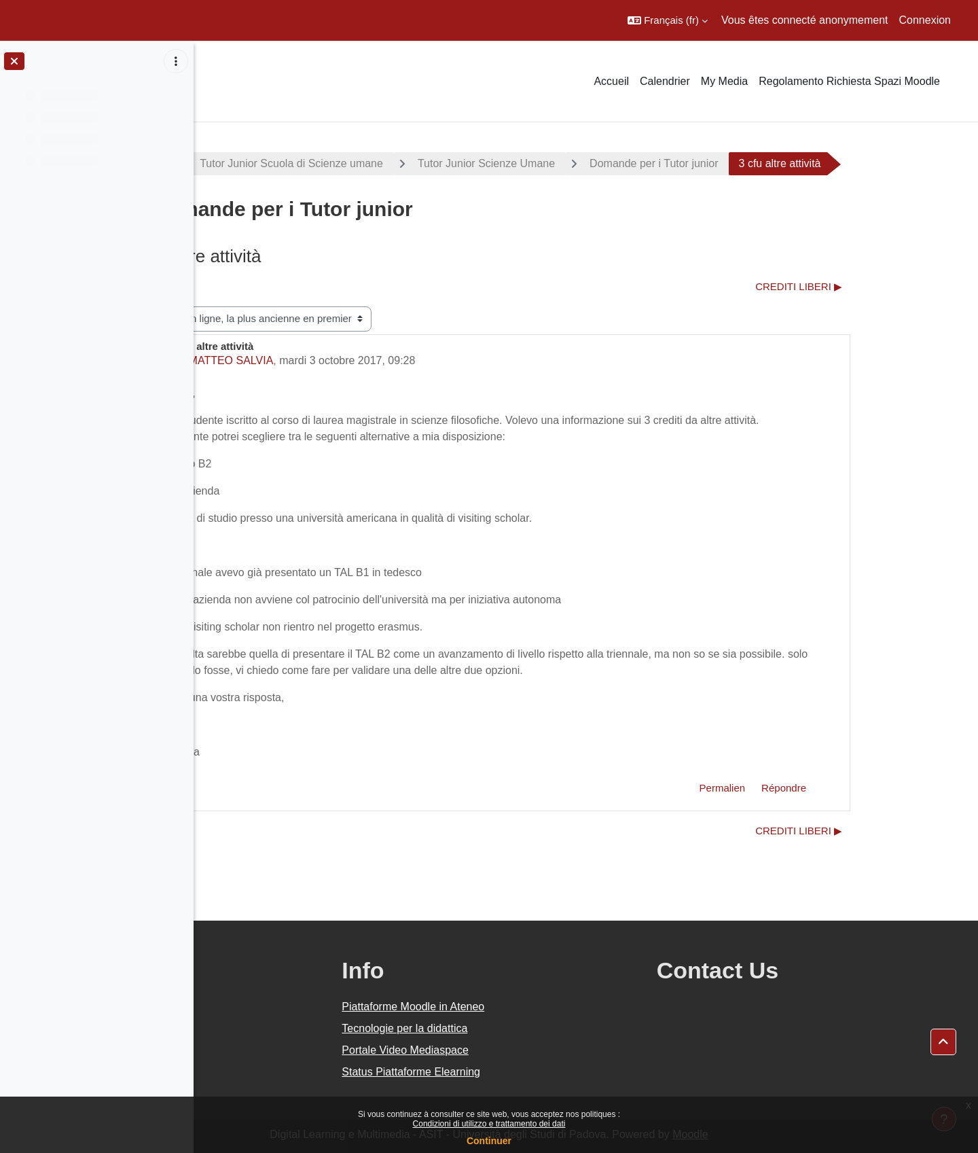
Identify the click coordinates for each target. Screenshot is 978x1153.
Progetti (243, 163)
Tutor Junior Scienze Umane (582, 163)
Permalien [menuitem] (819, 788)
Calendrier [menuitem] (665, 81)
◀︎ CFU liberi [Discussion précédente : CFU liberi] (261, 286)
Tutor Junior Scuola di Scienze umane (388, 163)
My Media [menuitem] (724, 81)
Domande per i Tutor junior (751, 163)
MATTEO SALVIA (327, 360)
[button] (667, 20)
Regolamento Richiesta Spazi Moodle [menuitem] (849, 81)
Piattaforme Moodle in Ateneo (542, 1006)
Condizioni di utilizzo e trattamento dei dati (489, 1124)
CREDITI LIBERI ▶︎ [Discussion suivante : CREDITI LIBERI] (895, 286)
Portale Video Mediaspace (534, 1050)
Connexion (925, 20)
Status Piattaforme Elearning (540, 1072)
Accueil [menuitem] (611, 81)
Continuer (489, 1140)
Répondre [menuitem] (880, 788)
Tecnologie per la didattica (533, 1028)
